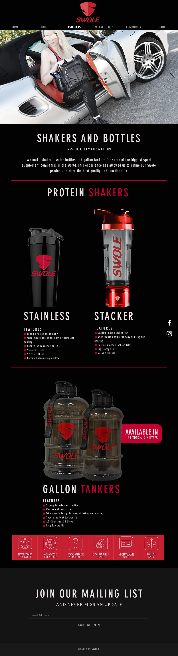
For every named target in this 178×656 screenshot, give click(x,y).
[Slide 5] (99, 119)
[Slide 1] (79, 119)
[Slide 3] (89, 119)
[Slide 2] (84, 119)
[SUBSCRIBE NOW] (89, 625)
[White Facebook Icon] (169, 322)
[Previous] (6, 77)
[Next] (172, 77)
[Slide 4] (94, 119)
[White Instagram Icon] (169, 333)
